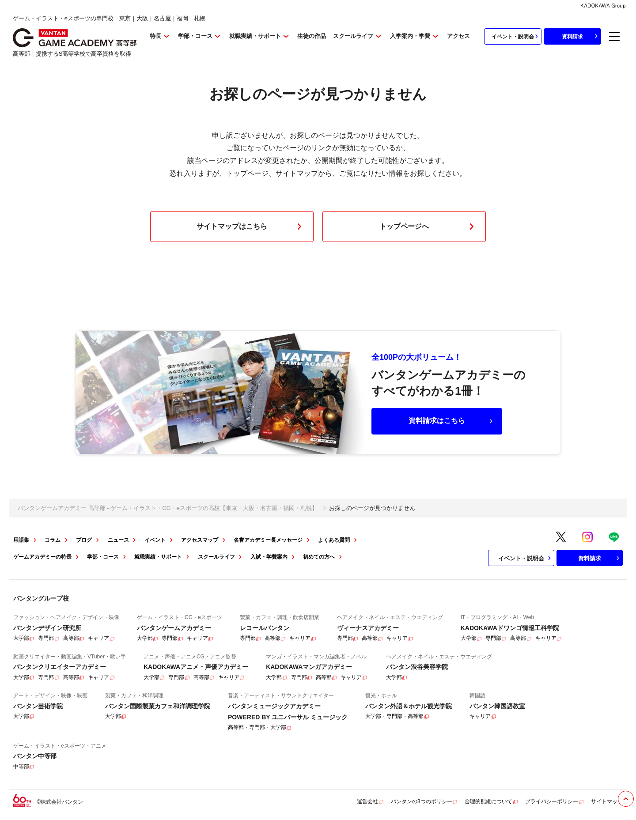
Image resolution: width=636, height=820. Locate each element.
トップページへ (428, 226)
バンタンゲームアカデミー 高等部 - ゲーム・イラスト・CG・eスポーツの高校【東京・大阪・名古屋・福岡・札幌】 (168, 508)
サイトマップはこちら (251, 226)
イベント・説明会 (516, 36)
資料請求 (581, 36)
